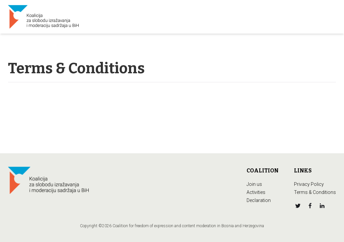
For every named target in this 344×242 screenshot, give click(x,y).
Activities (256, 192)
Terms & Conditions (315, 192)
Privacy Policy (309, 184)
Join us (254, 184)
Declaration (259, 200)
